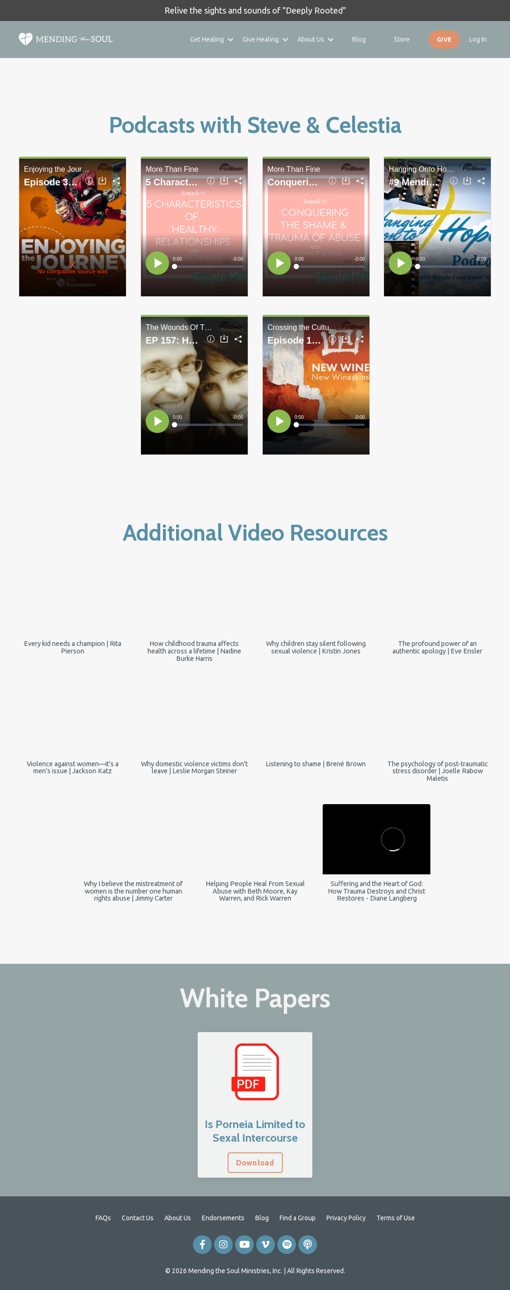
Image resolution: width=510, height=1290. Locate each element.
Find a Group (298, 1218)
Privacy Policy (346, 1218)
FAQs (103, 1218)
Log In (478, 39)
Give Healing (265, 39)
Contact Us (138, 1218)
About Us (315, 39)
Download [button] (255, 1162)
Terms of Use (396, 1218)
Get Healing (211, 39)
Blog (359, 39)
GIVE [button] (444, 39)
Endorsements (223, 1218)
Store (402, 39)
